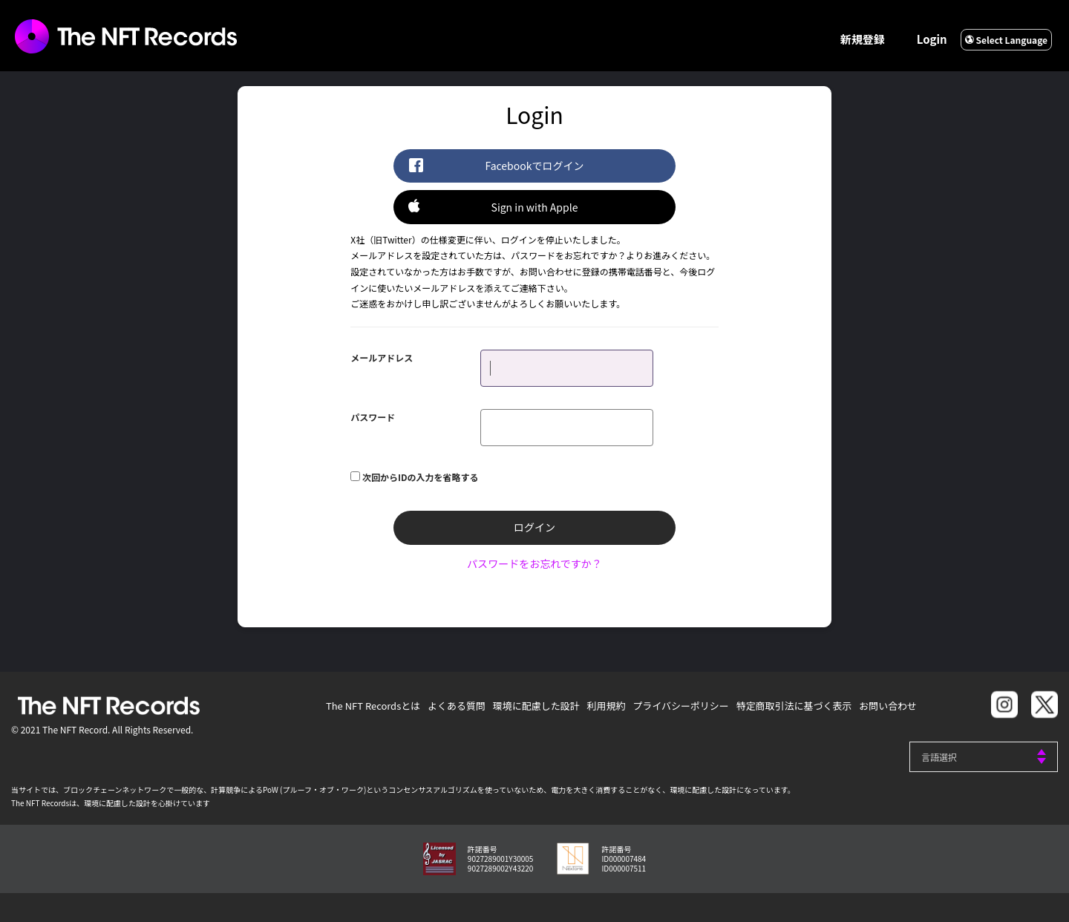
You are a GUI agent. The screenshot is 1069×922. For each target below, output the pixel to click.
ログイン (534, 527)
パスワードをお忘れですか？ (534, 562)
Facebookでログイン (495, 165)
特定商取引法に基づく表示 (793, 705)
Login (932, 39)
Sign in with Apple (493, 206)
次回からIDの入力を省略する (420, 476)
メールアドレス (381, 356)
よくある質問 (455, 705)
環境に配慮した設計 (534, 705)
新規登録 (862, 39)
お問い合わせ (888, 705)
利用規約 (605, 705)
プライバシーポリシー (680, 705)
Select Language (1006, 39)
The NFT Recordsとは (371, 705)
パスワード (372, 416)
